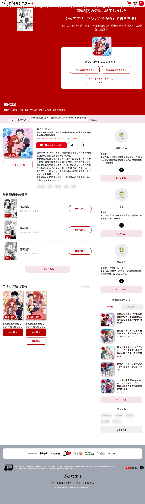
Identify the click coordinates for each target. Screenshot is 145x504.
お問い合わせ (89, 483)
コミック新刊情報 (15, 286)
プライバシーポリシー (74, 483)
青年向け (129, 415)
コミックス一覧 (17, 164)
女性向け (41, 186)
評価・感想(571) (53, 145)
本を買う (13, 332)
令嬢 (73, 186)
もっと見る (121, 400)
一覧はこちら (47, 269)
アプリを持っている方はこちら (100, 80)
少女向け (116, 421)
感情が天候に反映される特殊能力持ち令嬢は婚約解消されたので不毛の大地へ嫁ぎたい (129, 318)
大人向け (105, 421)
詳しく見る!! (121, 178)
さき (41, 110)
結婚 (66, 186)
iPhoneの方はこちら (85, 69)
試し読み (36, 340)
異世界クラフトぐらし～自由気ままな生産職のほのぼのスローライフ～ (129, 333)
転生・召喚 (106, 415)
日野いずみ (29, 110)
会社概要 (60, 483)
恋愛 (50, 186)
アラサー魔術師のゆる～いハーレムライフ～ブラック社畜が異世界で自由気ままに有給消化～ (129, 384)
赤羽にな (61, 110)
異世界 (58, 186)
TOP (52, 483)
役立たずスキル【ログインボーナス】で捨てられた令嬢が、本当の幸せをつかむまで (129, 351)
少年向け (118, 415)
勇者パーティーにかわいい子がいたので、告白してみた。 (129, 366)
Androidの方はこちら (116, 69)
